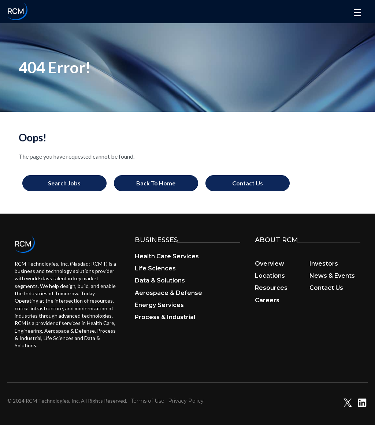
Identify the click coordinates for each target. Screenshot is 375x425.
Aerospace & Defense (168, 292)
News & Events (332, 275)
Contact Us (326, 287)
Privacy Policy (186, 401)
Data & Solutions (160, 280)
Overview (269, 263)
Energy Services (159, 305)
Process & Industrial (165, 317)
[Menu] (357, 13)
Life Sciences (155, 268)
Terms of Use (147, 401)
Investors (323, 263)
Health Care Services (167, 256)
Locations (270, 275)
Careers (267, 300)
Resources (271, 287)
